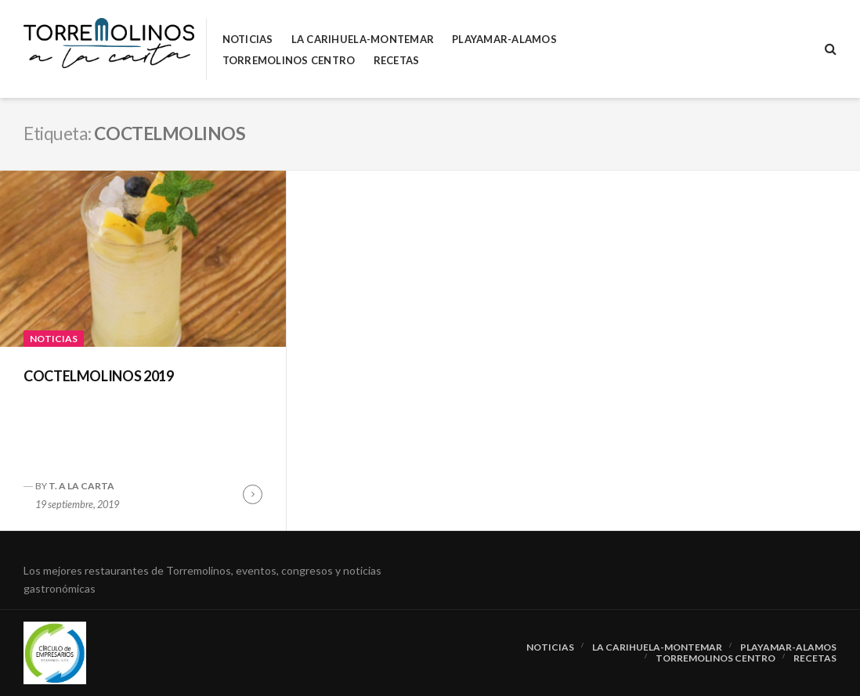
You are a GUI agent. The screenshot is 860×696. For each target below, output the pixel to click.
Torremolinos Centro (289, 61)
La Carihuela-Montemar (362, 39)
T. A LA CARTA (81, 486)
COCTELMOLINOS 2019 (98, 375)
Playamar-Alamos (504, 39)
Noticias (247, 39)
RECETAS (397, 61)
